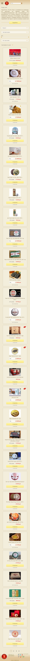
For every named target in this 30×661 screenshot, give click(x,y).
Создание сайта (13, 660)
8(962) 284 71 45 (11, 654)
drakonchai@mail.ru (11, 655)
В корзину (15, 63)
